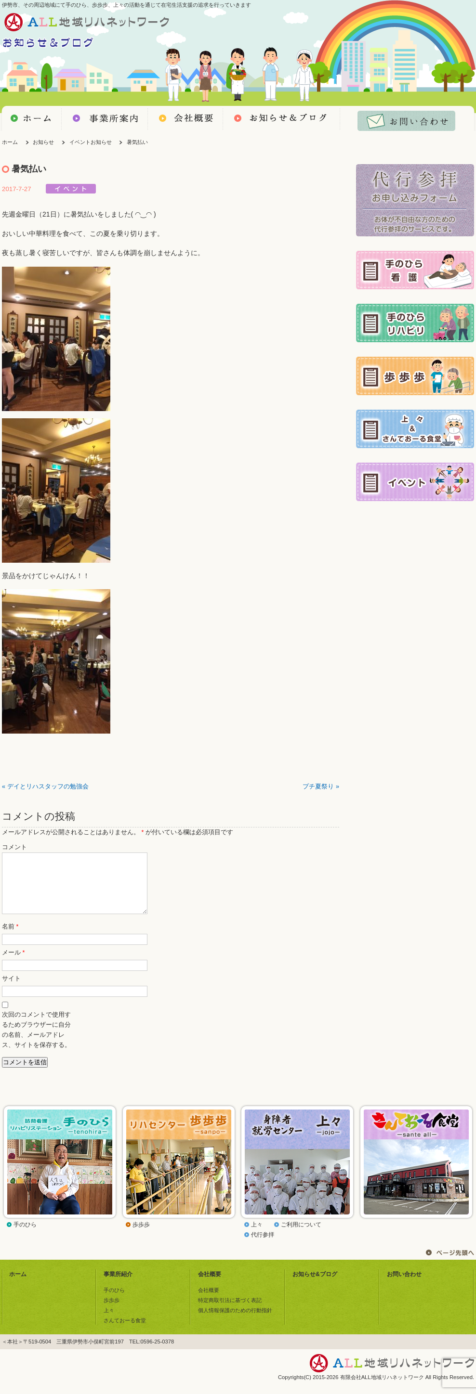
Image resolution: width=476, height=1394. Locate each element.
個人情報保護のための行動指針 (235, 1322)
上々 (257, 1236)
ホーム (10, 142)
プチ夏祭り (318, 786)
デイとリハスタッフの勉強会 (48, 786)
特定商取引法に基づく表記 (230, 1312)
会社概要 (209, 1285)
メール (13, 964)
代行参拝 (262, 1246)
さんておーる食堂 (125, 1332)
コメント (14, 847)
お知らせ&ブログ (314, 1285)
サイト (11, 990)
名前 (10, 938)
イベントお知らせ (90, 142)
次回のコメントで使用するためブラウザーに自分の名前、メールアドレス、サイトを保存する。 (36, 1041)
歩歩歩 (141, 1236)
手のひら (25, 1236)
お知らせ (43, 142)
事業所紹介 (118, 1285)
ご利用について (301, 1236)
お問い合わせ (404, 1285)
